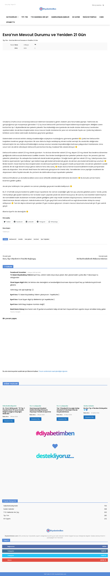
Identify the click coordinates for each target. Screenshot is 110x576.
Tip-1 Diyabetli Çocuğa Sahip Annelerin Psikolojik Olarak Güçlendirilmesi (68, 410)
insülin (20, 239)
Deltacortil (12, 239)
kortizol (36, 239)
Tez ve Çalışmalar (35, 406)
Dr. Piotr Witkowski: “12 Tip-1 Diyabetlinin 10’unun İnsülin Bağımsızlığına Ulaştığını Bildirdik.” (14, 411)
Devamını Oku (8, 421)
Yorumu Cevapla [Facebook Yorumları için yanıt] (15, 312)
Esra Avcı (16, 46)
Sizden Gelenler (89, 406)
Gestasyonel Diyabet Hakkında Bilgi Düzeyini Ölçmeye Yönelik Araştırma (40, 410)
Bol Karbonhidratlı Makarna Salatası (92, 259)
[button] (98, 5)
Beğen (104, 546)
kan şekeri (28, 239)
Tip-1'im (5, 40)
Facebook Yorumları (18, 272)
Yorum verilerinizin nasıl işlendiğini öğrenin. (53, 371)
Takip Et (103, 551)
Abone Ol (103, 560)
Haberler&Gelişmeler (9, 406)
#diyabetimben (55, 433)
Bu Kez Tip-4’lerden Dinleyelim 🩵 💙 (95, 409)
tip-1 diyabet (45, 239)
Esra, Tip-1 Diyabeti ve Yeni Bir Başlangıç (19, 259)
